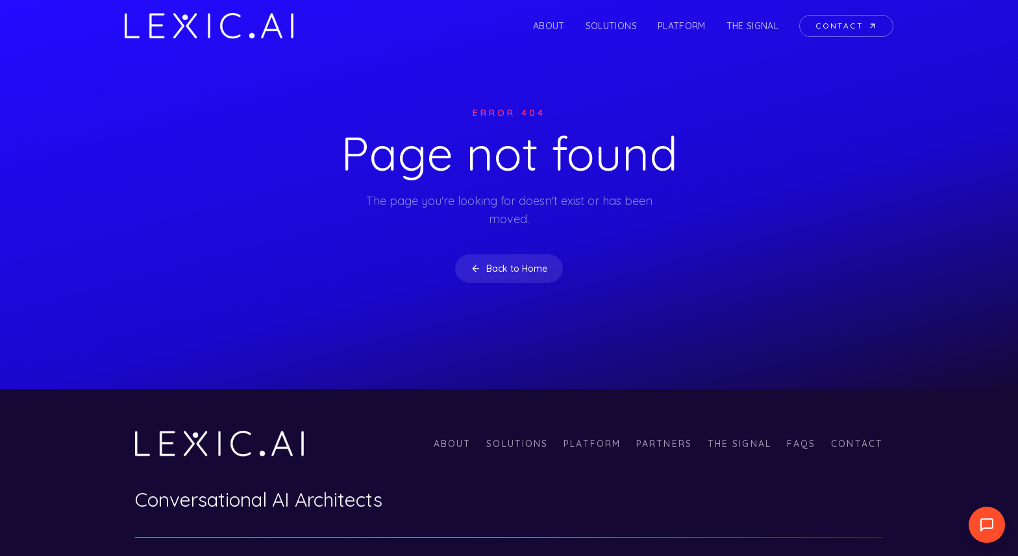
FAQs (801, 444)
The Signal (752, 26)
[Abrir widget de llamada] (987, 525)
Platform (682, 26)
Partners (664, 444)
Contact (846, 25)
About (549, 26)
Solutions (611, 26)
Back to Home (509, 268)
